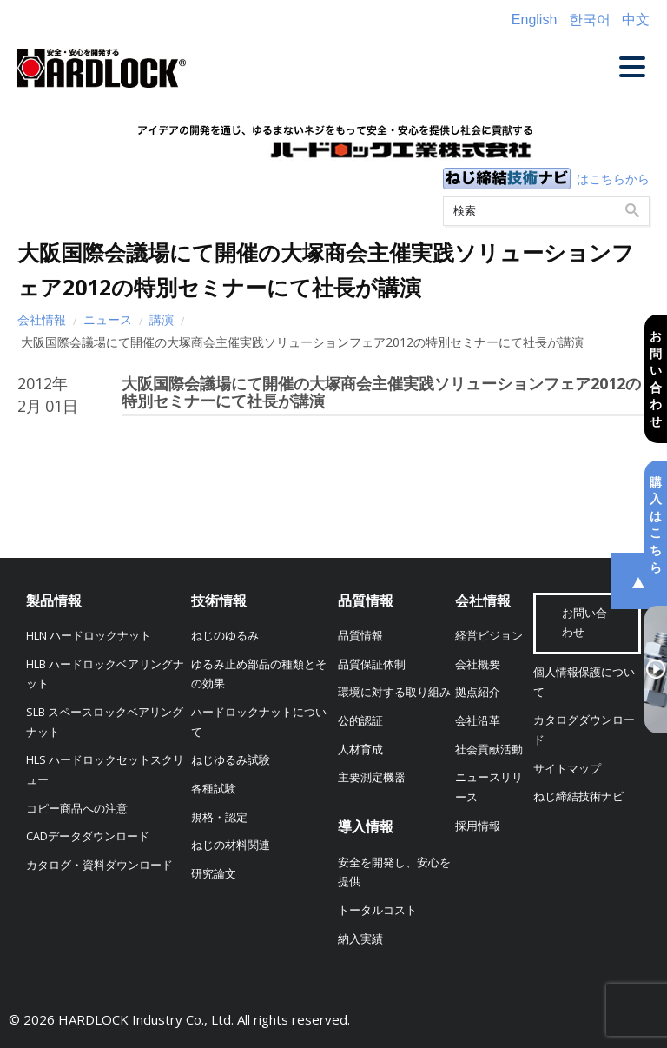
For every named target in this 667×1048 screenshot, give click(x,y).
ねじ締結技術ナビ (578, 796)
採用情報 (477, 826)
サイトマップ (567, 768)
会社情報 (41, 319)
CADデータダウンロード (87, 836)
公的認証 (360, 720)
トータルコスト (377, 910)
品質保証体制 (372, 664)
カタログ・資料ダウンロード (99, 865)
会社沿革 (477, 720)
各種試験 (213, 788)
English (534, 19)
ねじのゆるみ (225, 635)
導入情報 (365, 826)
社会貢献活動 (489, 749)
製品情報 (54, 600)
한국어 (590, 19)
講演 (161, 319)
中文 (636, 19)
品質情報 (365, 600)
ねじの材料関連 (230, 845)
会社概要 (477, 664)
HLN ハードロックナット (88, 635)
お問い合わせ (656, 378)
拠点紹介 (477, 692)
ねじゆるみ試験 (230, 760)
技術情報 (219, 600)
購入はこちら (656, 524)
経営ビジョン (489, 635)
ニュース (107, 319)
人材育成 (360, 749)
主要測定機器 (372, 777)
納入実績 (360, 939)
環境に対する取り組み (394, 692)
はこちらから (613, 178)
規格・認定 (219, 817)
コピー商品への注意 (77, 808)
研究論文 (213, 873)
